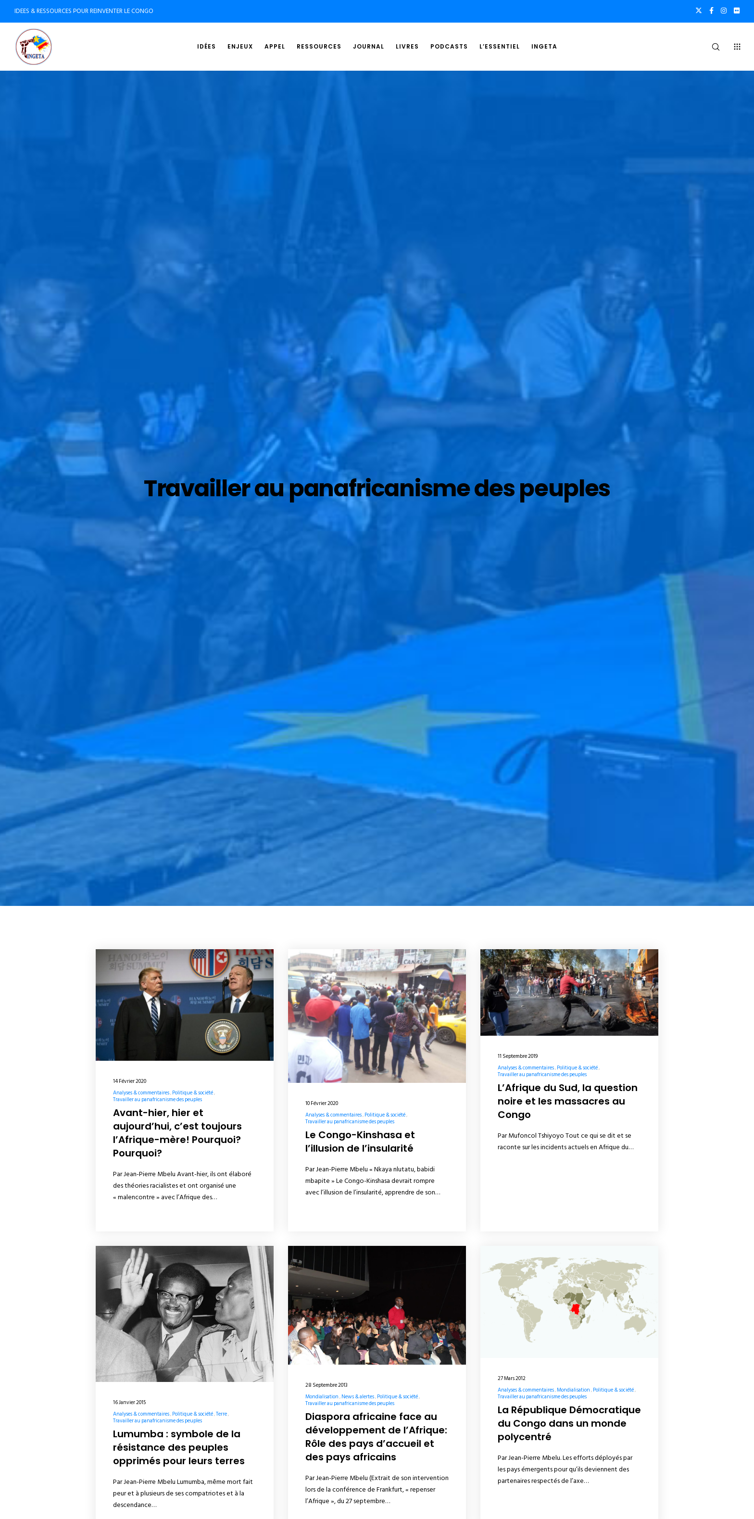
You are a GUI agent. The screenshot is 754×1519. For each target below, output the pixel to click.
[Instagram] (724, 10)
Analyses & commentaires (141, 1093)
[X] (698, 10)
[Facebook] (711, 10)
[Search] (709, 47)
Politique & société (192, 1093)
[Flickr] (737, 10)
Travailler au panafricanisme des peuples (157, 1099)
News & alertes (357, 1397)
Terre (221, 1414)
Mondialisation (322, 1397)
